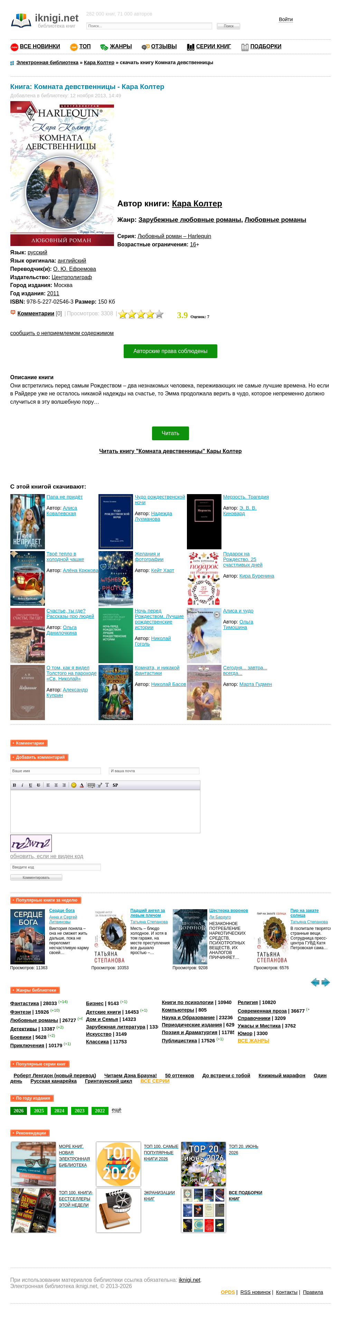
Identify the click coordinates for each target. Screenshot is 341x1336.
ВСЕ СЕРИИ (155, 1081)
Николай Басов (168, 684)
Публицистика (179, 1040)
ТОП (85, 46)
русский (37, 252)
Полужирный (15, 785)
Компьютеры (178, 1010)
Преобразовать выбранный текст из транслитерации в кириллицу (107, 785)
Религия (248, 1002)
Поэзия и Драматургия (189, 1032)
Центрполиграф (71, 277)
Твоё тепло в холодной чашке (65, 556)
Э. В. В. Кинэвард (240, 510)
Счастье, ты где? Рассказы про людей (70, 613)
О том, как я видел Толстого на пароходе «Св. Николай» (72, 673)
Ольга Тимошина (238, 624)
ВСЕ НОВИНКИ (40, 46)
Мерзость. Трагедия (246, 497)
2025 (39, 1110)
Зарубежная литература (115, 1027)
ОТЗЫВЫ (164, 46)
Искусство (99, 1034)
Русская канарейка (53, 1081)
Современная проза (262, 1011)
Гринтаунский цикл (108, 1081)
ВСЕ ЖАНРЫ (253, 1040)
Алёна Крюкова (80, 570)
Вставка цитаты (99, 785)
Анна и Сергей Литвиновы (63, 919)
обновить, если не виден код (46, 856)
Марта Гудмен (255, 684)
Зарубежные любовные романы (190, 219)
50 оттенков (179, 1075)
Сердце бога (62, 910)
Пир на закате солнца (305, 913)
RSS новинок (255, 1292)
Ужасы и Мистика (259, 1026)
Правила (313, 1292)
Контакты (286, 1292)
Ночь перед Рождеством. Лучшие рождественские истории (159, 619)
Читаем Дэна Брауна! (130, 1075)
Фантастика (24, 1003)
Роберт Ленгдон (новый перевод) (55, 1075)
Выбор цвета (82, 785)
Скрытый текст (91, 785)
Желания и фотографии (149, 556)
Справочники (254, 1018)
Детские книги (103, 1012)
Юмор (245, 1033)
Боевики (20, 1037)
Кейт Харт (162, 570)
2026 (19, 1110)
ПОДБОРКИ (266, 46)
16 (193, 244)
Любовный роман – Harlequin (174, 236)
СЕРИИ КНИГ (213, 46)
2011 (53, 293)
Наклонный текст (23, 785)
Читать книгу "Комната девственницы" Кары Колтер (170, 451)
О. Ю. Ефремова (74, 269)
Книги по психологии (188, 1002)
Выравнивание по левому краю (48, 785)
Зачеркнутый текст (38, 785)
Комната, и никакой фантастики (157, 670)
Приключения (27, 1045)
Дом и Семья (102, 1019)
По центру (56, 785)
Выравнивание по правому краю (64, 785)
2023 (80, 1110)
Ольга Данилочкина (62, 630)
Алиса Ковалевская (62, 510)
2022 (100, 1110)
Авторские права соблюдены (170, 351)
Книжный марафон (281, 1075)
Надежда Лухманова (153, 516)
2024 (59, 1110)
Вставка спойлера (115, 785)
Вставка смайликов (74, 785)
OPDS (228, 1292)
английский (72, 261)
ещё (117, 1109)
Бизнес (95, 1003)
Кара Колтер (197, 203)
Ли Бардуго (220, 917)
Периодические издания (192, 1025)
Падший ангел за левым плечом (148, 913)
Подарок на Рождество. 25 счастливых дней (243, 559)
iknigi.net (189, 1280)
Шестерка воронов (228, 910)
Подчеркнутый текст (31, 785)
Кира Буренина (256, 576)
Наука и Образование (188, 1017)
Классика (97, 1041)
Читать (170, 433)
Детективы (23, 1028)
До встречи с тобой (226, 1075)
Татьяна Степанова (149, 922)
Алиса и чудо (238, 610)
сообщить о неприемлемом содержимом (62, 333)
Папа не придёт (65, 497)
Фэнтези (20, 1012)
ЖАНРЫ (121, 46)
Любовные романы (275, 219)
